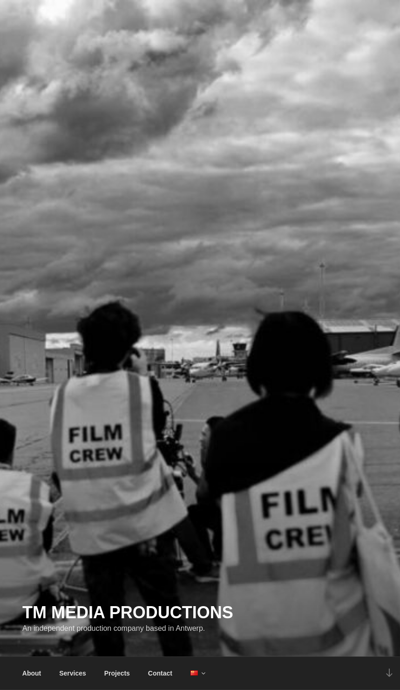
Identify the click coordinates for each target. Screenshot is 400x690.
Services (72, 673)
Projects (117, 673)
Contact (160, 673)
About (31, 673)
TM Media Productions (127, 612)
